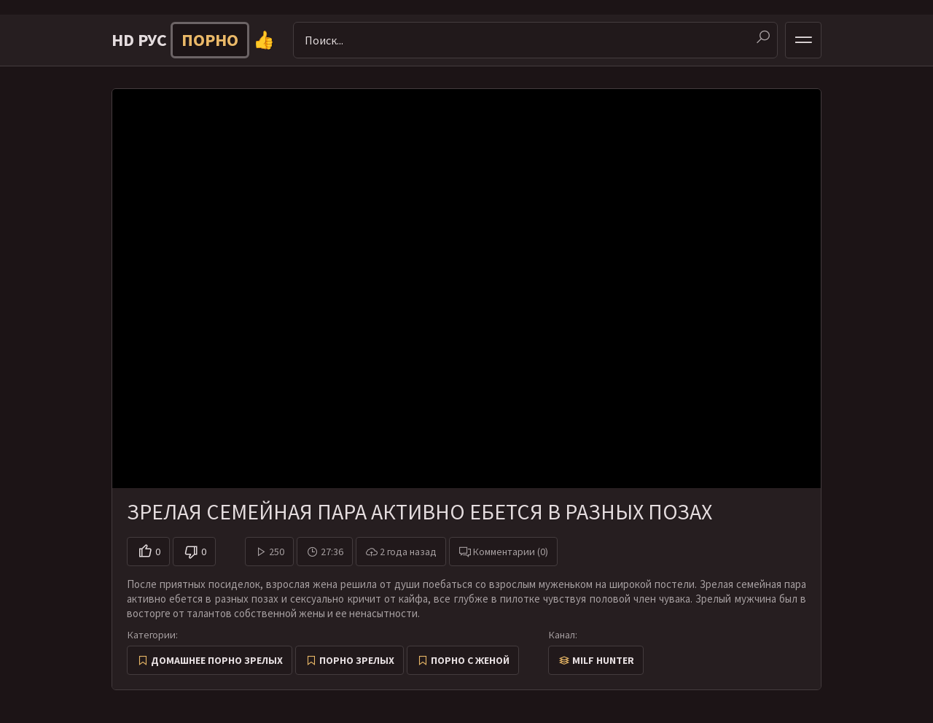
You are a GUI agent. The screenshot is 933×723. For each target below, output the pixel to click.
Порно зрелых (356, 660)
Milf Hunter (603, 660)
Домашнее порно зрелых (217, 660)
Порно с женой (470, 660)
